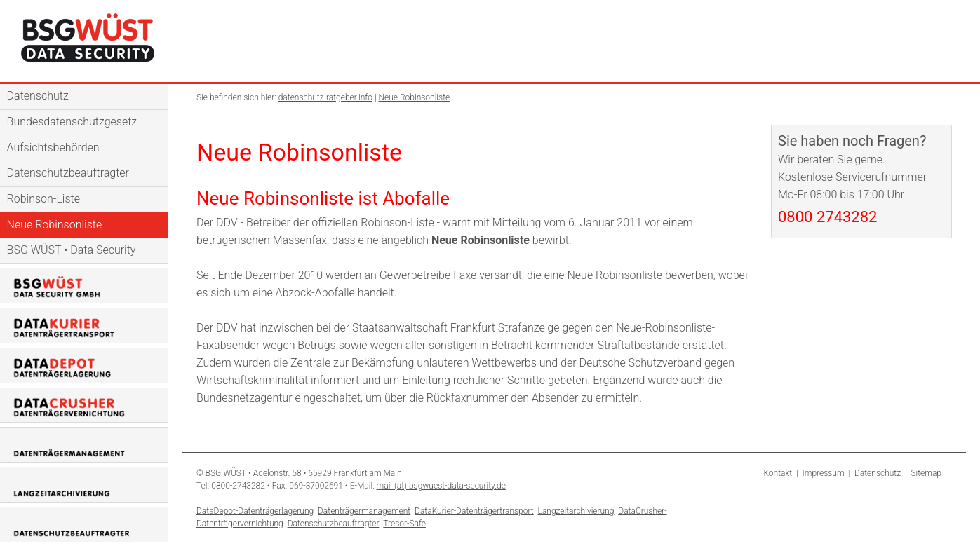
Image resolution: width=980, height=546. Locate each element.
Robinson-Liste (43, 198)
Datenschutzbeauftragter (68, 172)
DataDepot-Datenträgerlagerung (255, 511)
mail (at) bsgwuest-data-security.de (441, 486)
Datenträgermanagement (364, 511)
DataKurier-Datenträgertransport (474, 511)
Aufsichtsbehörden (53, 147)
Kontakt (777, 473)
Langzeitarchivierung (576, 511)
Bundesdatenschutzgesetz (72, 121)
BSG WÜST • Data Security (71, 250)
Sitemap (926, 473)
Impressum (824, 473)
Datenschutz (38, 95)
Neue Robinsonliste (54, 224)
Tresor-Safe (404, 523)
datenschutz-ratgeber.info (325, 97)
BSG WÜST (226, 473)
